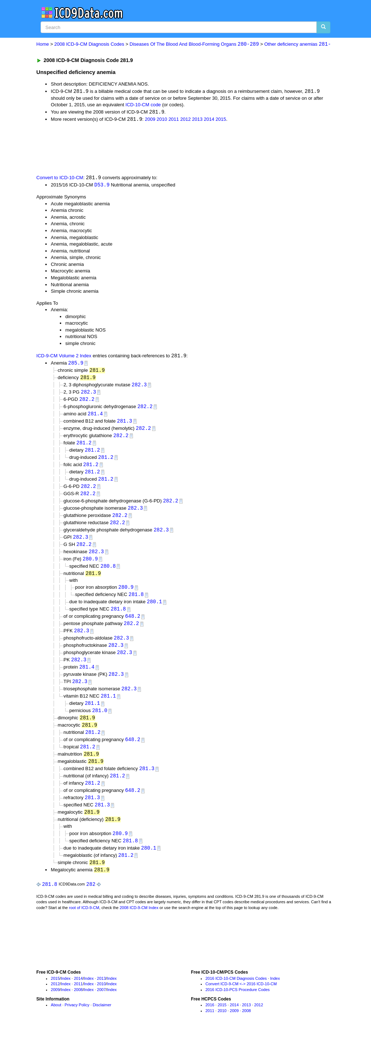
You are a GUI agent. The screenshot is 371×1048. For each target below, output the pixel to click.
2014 (209, 120)
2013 (197, 120)
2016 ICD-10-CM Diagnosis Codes (236, 994)
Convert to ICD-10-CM (59, 178)
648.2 (132, 624)
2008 (78, 1005)
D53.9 (101, 185)
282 (90, 899)
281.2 (84, 446)
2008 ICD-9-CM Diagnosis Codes (89, 44)
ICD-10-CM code (143, 105)
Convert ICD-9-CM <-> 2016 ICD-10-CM (241, 1000)
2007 (101, 1005)
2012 (185, 120)
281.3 (124, 423)
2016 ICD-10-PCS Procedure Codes (237, 1005)
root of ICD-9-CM (84, 923)
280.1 (154, 609)
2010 (162, 120)
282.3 (139, 386)
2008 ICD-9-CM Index (139, 923)
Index (66, 994)
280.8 (108, 573)
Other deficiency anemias (297, 44)
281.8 (136, 602)
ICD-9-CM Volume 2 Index (63, 357)
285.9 (75, 364)
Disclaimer (102, 1020)
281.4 (95, 416)
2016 (209, 1020)
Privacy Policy (76, 1020)
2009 (150, 120)
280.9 (90, 565)
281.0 (99, 721)
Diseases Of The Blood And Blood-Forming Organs (194, 44)
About (56, 1020)
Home (42, 44)
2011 (173, 120)
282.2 (87, 401)
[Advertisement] (165, 148)
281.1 (108, 706)
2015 (221, 120)
